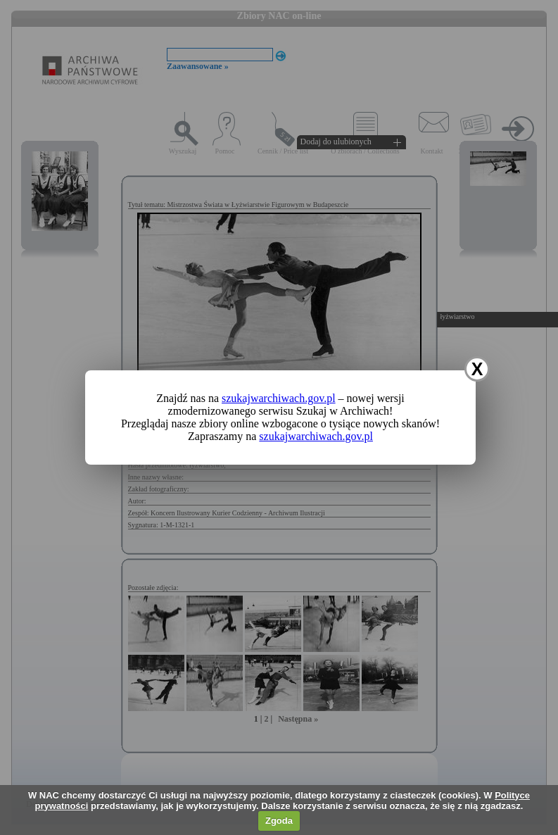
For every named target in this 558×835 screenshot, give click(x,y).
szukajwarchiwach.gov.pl (279, 398)
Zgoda (279, 820)
